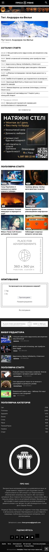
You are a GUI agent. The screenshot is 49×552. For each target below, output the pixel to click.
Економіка (7, 36)
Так (7, 291)
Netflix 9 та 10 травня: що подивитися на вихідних (26, 79)
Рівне (4, 16)
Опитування (17, 544)
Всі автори (27, 544)
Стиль (4, 44)
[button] (46, 2)
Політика (6, 20)
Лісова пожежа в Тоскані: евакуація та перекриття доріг (11, 211)
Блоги (4, 64)
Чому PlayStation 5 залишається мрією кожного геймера (9, 189)
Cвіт (3, 7)
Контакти (18, 546)
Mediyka (20, 549)
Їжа (3, 52)
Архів (4, 544)
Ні (6, 294)
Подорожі (6, 60)
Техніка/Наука (8, 48)
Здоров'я (6, 28)
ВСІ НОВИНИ (24, 110)
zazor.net (38, 549)
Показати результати (24, 302)
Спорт (4, 32)
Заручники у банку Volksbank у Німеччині (28, 356)
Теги (9, 544)
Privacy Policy (29, 546)
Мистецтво (7, 56)
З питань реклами (39, 544)
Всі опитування (24, 310)
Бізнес (4, 24)
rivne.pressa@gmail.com (31, 522)
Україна (5, 11)
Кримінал (6, 40)
